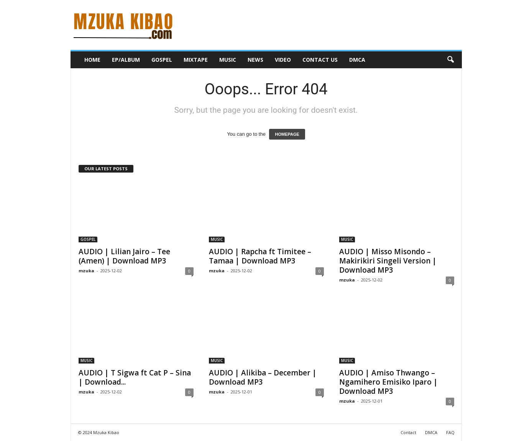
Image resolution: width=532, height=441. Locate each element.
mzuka (86, 270)
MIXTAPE (196, 59)
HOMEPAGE (287, 134)
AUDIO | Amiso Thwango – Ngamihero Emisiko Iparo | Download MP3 (388, 382)
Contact (408, 432)
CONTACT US (320, 59)
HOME (92, 59)
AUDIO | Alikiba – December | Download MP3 (263, 377)
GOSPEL (161, 59)
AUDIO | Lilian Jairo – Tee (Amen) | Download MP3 (124, 256)
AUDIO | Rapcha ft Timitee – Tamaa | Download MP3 (260, 256)
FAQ (450, 432)
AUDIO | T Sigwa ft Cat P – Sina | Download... (135, 377)
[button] (450, 59)
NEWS (255, 59)
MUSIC (227, 59)
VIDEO (283, 59)
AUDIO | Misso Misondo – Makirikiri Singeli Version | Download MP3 (388, 261)
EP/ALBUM (126, 59)
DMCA (357, 59)
